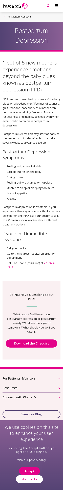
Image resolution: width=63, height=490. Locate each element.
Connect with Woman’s (19, 397)
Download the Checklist (31, 343)
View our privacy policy (31, 460)
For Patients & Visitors (19, 378)
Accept (29, 472)
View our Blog (32, 414)
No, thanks (29, 480)
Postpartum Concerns (19, 16)
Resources (10, 388)
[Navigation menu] (56, 6)
